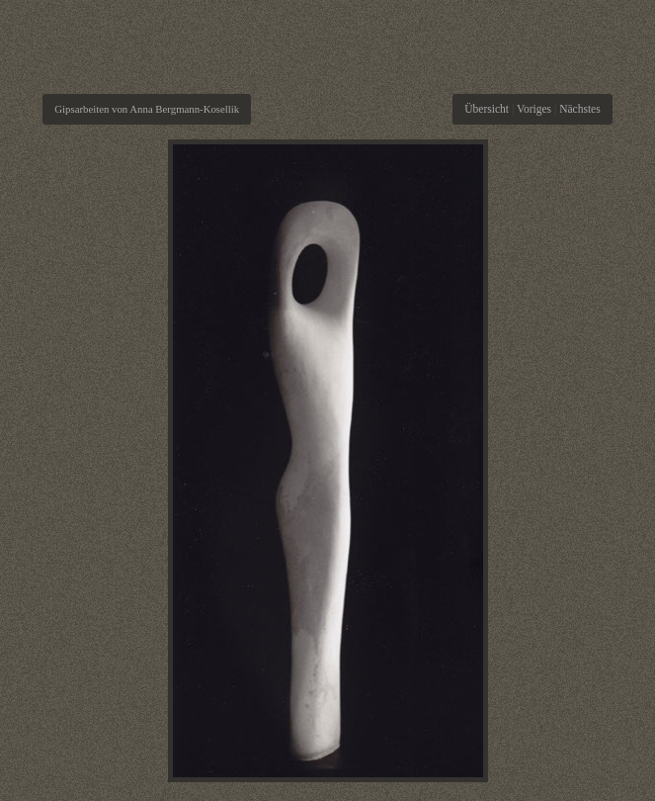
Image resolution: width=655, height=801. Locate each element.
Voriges (534, 109)
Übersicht (486, 109)
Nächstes (580, 109)
